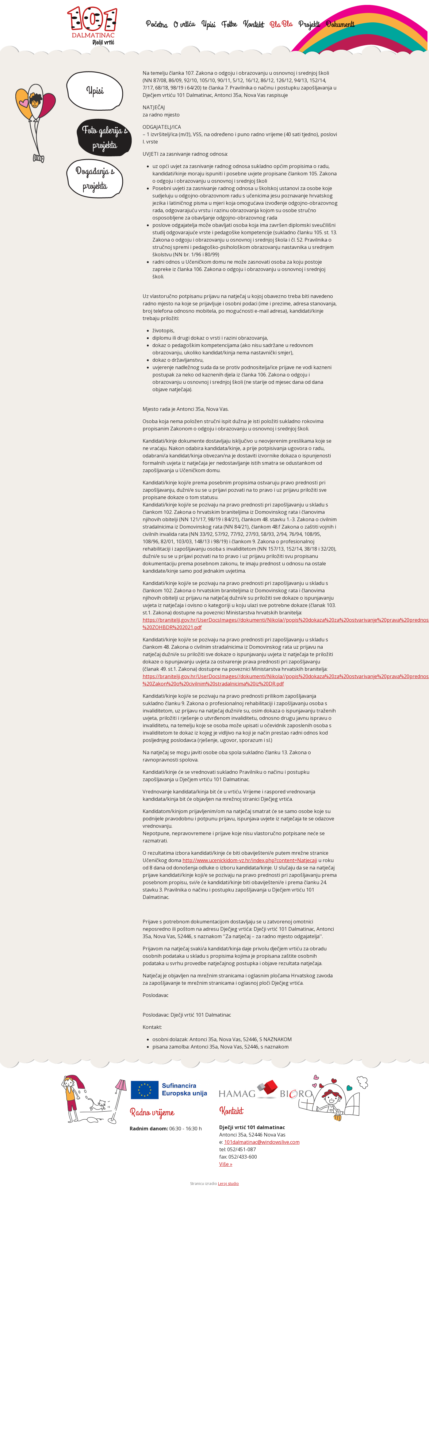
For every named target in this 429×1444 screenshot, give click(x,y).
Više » (225, 1164)
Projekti (309, 24)
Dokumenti (340, 24)
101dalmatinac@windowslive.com (262, 1142)
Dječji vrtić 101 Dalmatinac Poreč (93, 24)
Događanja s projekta (94, 179)
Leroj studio (228, 1183)
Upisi (94, 90)
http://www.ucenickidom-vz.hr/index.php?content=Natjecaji (249, 860)
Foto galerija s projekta (104, 138)
